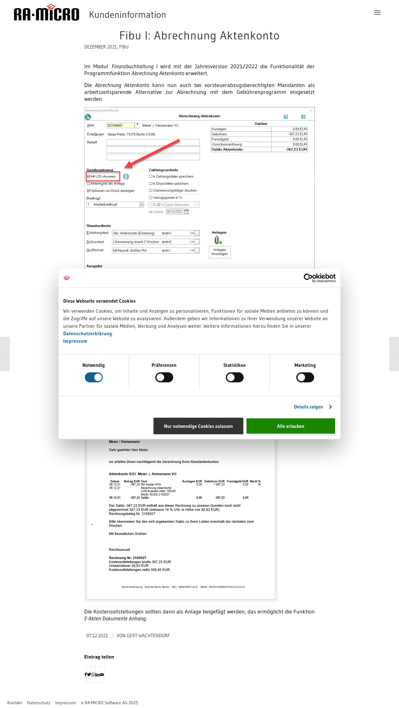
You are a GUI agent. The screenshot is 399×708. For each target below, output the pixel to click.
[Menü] (377, 12)
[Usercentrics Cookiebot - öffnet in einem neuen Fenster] (308, 278)
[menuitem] (377, 12)
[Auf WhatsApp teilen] (93, 674)
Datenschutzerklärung (87, 333)
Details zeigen (308, 407)
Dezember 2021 (100, 47)
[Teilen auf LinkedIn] (98, 674)
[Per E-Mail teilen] (102, 674)
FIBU (124, 47)
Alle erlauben (290, 426)
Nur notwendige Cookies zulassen (198, 426)
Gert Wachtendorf (148, 636)
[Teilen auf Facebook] (86, 674)
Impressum (75, 341)
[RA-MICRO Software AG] (115, 12)
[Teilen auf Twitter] (89, 674)
